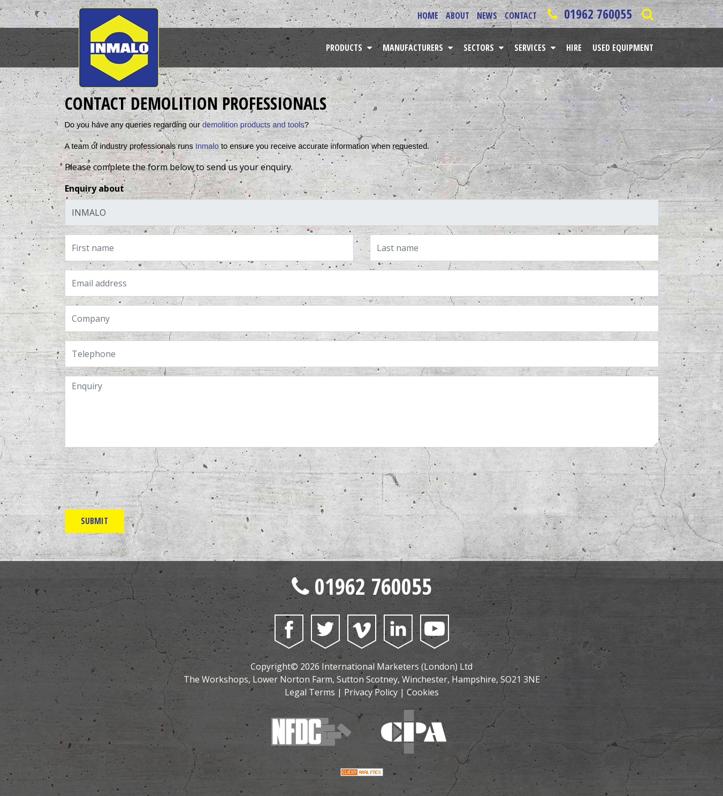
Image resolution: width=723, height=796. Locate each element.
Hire (574, 48)
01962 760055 (588, 13)
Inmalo (207, 146)
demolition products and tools (253, 124)
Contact (521, 15)
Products (345, 48)
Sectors (479, 48)
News (487, 15)
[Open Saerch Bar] (648, 14)
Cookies (423, 692)
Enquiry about (94, 188)
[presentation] (146, 477)
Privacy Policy (371, 692)
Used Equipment (622, 48)
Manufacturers (414, 48)
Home (427, 15)
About (457, 15)
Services (531, 48)
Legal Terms (310, 692)
